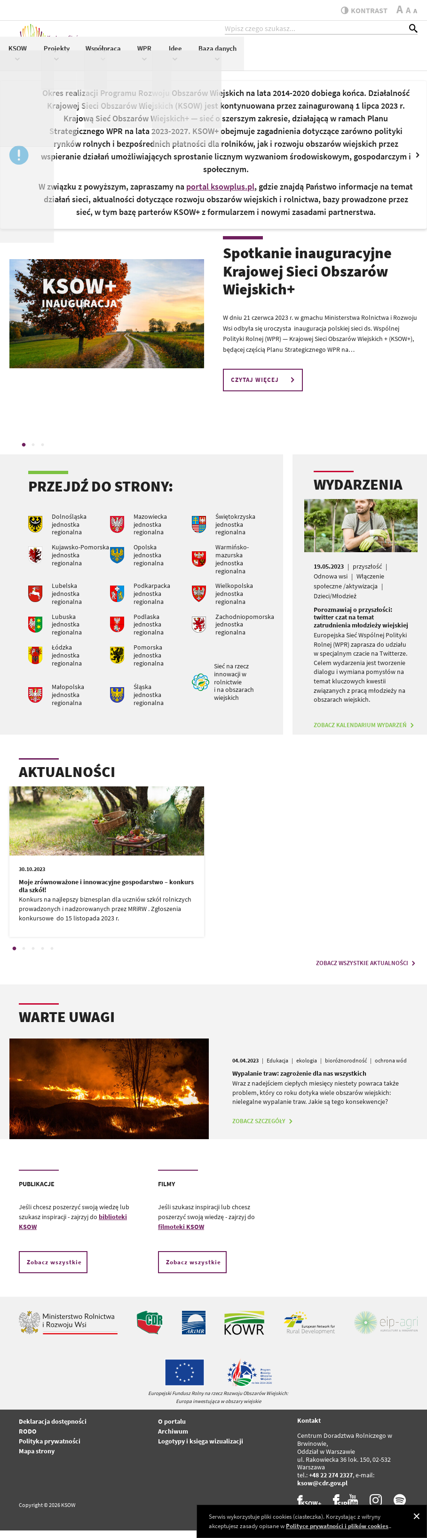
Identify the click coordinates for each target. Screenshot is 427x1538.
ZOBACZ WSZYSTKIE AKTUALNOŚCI (367, 971)
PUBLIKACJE (37, 1192)
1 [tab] (23, 452)
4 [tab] (42, 956)
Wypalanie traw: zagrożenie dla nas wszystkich (299, 1081)
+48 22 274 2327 (331, 1483)
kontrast (360, 10)
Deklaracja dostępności (53, 1429)
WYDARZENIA (358, 492)
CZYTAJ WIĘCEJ (264, 388)
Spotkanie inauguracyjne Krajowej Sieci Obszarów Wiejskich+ (307, 279)
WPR (318, 59)
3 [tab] (42, 452)
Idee (348, 59)
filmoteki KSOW (181, 1234)
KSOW (191, 59)
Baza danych (391, 59)
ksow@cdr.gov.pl (322, 1491)
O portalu (172, 1429)
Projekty (230, 59)
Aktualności (151, 54)
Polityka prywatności (49, 1449)
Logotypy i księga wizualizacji (200, 1449)
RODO (28, 1439)
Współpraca (276, 59)
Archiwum (173, 1439)
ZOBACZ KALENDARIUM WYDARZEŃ (365, 733)
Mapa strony (37, 1459)
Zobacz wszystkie (54, 1270)
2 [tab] (33, 452)
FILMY (166, 1192)
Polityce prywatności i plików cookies (337, 1526)
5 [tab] (51, 956)
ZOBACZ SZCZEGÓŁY (263, 1129)
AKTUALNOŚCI (67, 779)
